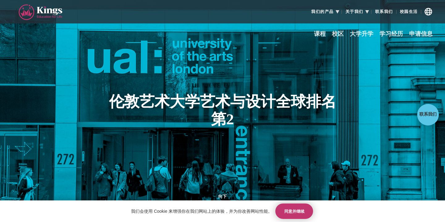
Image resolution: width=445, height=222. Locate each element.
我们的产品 (322, 12)
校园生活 (409, 12)
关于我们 (354, 12)
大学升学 (361, 34)
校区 (338, 34)
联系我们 (384, 12)
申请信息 (421, 34)
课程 (320, 34)
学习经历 (391, 34)
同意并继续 (294, 211)
